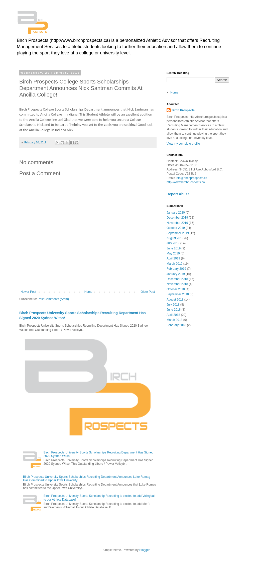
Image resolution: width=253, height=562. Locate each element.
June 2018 (174, 309)
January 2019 (176, 274)
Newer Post (28, 292)
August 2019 (175, 238)
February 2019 (176, 268)
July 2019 (173, 243)
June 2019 (174, 248)
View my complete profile (183, 143)
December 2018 (177, 279)
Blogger (144, 550)
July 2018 (173, 304)
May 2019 (173, 253)
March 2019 (174, 263)
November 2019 (177, 223)
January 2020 (176, 212)
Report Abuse (178, 194)
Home (88, 292)
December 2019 (177, 217)
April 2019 (173, 258)
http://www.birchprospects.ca (186, 182)
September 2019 (178, 233)
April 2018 (173, 315)
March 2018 (174, 320)
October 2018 (176, 289)
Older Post (148, 292)
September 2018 (178, 294)
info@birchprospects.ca (191, 178)
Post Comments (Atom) (53, 299)
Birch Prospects (183, 110)
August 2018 (175, 299)
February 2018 (176, 325)
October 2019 (176, 228)
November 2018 (177, 284)
